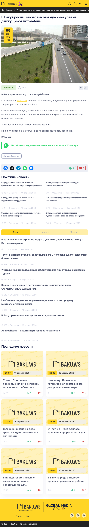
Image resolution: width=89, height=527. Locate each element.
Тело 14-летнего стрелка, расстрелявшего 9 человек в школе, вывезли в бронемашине (44, 256)
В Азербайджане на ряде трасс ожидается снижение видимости (20, 432)
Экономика (15, 340)
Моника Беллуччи (11, 156)
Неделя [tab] (45, 232)
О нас (19, 516)
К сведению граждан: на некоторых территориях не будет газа (17, 199)
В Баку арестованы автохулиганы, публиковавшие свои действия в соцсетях (65, 214)
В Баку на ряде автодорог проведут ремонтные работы (62, 184)
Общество (8, 87)
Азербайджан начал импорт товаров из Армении (30, 330)
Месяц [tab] (73, 232)
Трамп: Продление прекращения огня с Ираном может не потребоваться (21, 384)
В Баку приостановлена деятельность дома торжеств (33, 315)
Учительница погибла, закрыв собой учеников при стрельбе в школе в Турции (43, 271)
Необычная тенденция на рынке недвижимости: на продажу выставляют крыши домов (37, 302)
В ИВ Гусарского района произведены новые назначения (66, 199)
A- (81, 87)
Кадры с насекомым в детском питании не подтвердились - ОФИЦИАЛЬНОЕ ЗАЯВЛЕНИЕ (36, 287)
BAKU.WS (22, 100)
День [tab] (15, 232)
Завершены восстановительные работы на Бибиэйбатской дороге (21, 214)
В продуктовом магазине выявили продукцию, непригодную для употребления (21, 184)
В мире (13, 249)
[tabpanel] (44, 290)
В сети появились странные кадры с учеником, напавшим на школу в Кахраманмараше (42, 241)
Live (27, 516)
